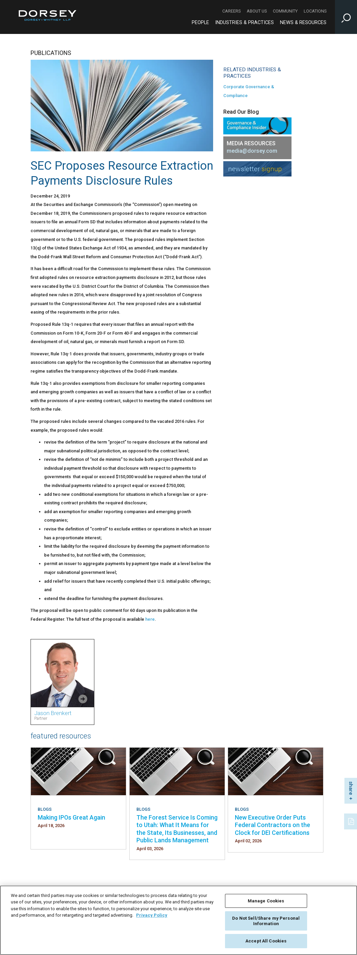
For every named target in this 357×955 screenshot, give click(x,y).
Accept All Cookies (265, 940)
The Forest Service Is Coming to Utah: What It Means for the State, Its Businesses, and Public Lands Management (177, 829)
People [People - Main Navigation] (200, 22)
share (351, 788)
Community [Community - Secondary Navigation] (285, 11)
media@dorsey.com (252, 151)
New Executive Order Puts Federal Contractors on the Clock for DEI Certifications (272, 825)
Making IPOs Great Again (71, 817)
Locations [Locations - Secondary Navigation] (315, 11)
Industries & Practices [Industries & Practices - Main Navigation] (244, 22)
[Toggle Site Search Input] (346, 17)
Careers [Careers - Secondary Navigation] (231, 11)
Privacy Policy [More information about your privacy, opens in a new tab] (151, 915)
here (150, 619)
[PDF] (351, 821)
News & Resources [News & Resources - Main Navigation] (303, 22)
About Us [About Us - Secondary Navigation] (257, 11)
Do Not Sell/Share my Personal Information (266, 921)
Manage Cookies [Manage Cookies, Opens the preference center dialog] (266, 900)
